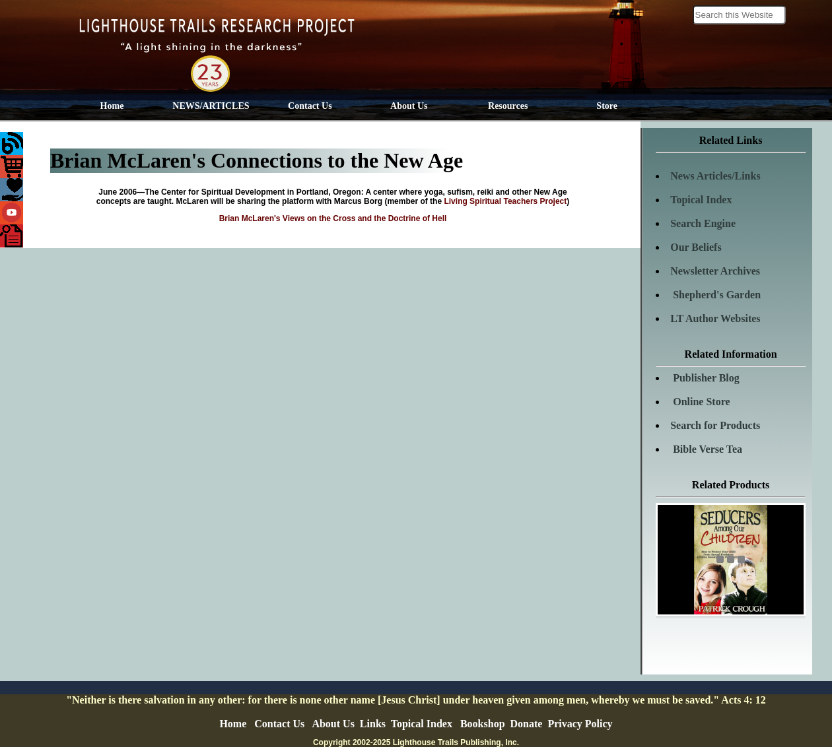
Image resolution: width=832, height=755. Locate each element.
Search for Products (715, 425)
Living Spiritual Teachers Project (505, 201)
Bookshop (482, 723)
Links (373, 723)
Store (606, 106)
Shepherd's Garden (715, 294)
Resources (508, 106)
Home (112, 106)
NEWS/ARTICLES (210, 106)
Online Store (700, 401)
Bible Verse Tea (706, 449)
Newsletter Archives (715, 271)
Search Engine (703, 223)
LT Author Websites (715, 318)
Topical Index (701, 199)
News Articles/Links (715, 175)
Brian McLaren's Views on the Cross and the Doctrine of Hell (333, 218)
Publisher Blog (705, 377)
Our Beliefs (695, 247)
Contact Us (310, 106)
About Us (408, 106)
